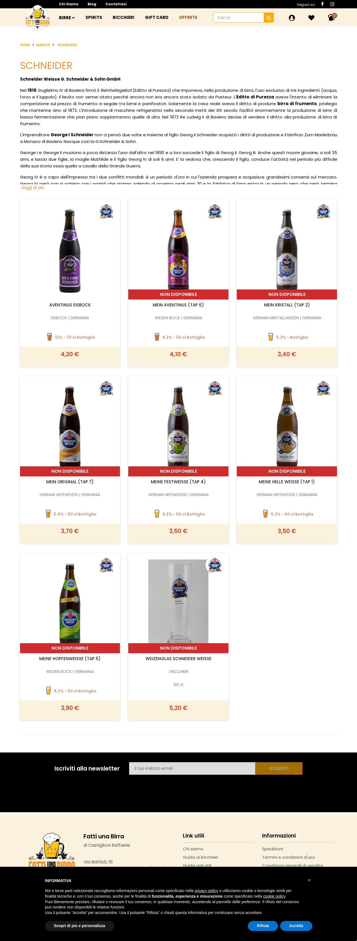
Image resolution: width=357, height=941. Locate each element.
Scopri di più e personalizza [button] (79, 925)
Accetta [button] (296, 925)
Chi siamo (68, 4)
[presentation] (171, 787)
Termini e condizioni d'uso (288, 857)
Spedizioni (272, 849)
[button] (309, 880)
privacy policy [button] (206, 890)
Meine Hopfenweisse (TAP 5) (70, 659)
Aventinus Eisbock (70, 305)
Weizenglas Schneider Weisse (178, 659)
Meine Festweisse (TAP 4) (178, 482)
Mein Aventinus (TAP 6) (178, 305)
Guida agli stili (197, 865)
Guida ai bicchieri (200, 857)
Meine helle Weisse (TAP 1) (287, 482)
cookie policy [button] (274, 896)
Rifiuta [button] (263, 925)
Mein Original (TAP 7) (70, 482)
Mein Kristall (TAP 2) (287, 305)
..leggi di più (32, 187)
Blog (92, 4)
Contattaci (116, 4)
